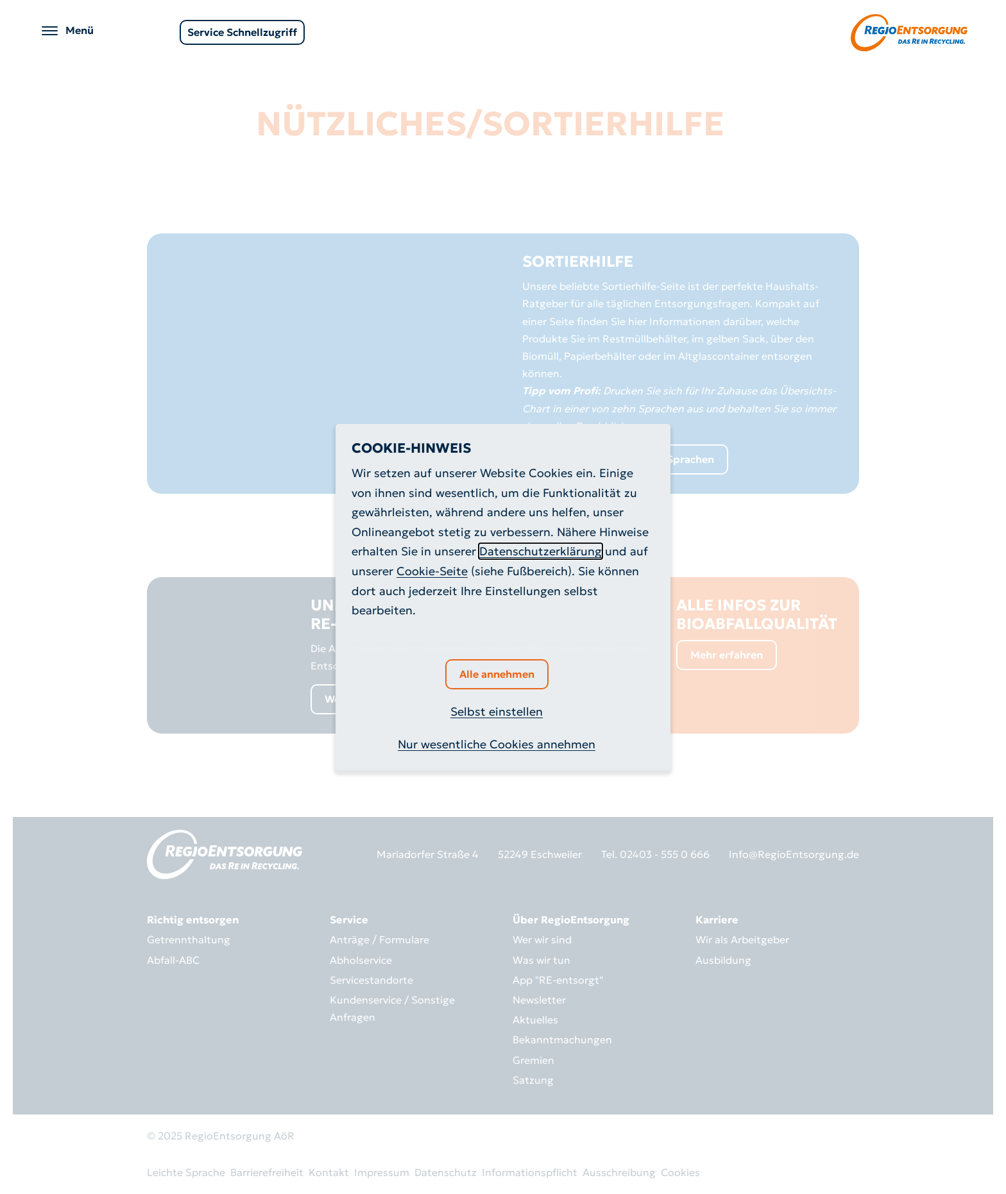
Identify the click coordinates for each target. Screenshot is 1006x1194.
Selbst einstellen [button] (496, 711)
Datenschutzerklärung (540, 551)
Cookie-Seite (432, 571)
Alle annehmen (496, 674)
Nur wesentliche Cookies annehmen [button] (496, 744)
